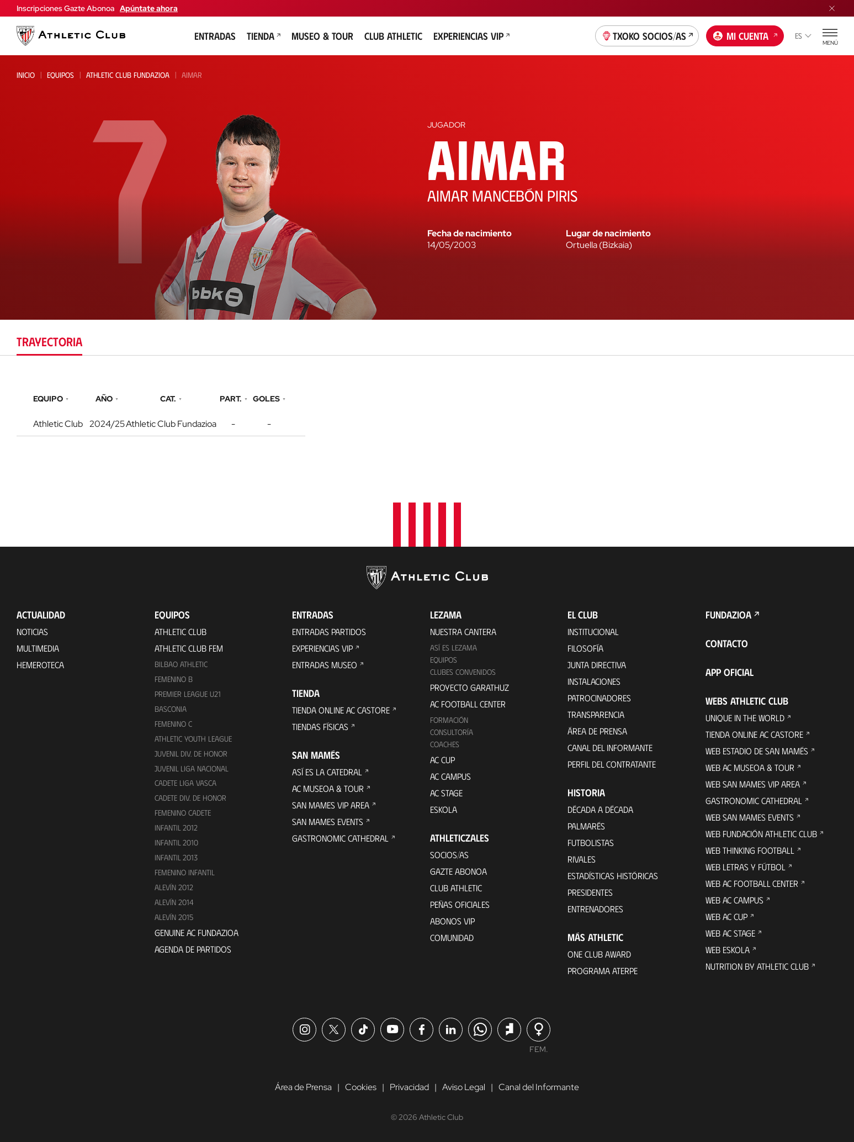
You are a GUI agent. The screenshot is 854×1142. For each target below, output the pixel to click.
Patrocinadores (599, 697)
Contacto (727, 643)
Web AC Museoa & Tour (750, 767)
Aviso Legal (463, 1087)
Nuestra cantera (463, 631)
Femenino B (174, 679)
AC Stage (446, 792)
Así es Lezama (453, 647)
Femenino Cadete (183, 812)
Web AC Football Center (752, 883)
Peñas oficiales (460, 904)
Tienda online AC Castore (341, 710)
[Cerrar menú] (831, 8)
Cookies (360, 1087)
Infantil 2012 (176, 827)
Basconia (171, 708)
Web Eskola (728, 949)
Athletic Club (180, 631)
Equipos (60, 75)
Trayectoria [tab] (49, 341)
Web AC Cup (726, 916)
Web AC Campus (734, 900)
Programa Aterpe (602, 970)
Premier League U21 (188, 694)
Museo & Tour (322, 36)
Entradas (215, 36)
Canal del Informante (610, 747)
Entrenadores (595, 908)
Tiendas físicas (320, 726)
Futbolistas (590, 842)
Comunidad (452, 937)
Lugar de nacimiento (608, 233)
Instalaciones (593, 681)
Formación (449, 720)
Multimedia (38, 648)
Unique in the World (745, 717)
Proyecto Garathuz (469, 687)
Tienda (263, 36)
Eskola (443, 809)
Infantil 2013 (176, 857)
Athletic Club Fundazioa (127, 75)
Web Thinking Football (750, 850)
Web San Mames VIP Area (753, 784)
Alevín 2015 (174, 917)
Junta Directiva (596, 664)
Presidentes (590, 892)
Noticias (32, 631)
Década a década (600, 809)
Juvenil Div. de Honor (191, 753)
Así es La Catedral (327, 771)
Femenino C (173, 723)
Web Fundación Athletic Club (761, 833)
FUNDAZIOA (728, 615)
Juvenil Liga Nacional (192, 768)
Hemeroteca (40, 664)
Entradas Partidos (329, 631)
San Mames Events (327, 821)
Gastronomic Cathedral (340, 838)
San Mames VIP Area (330, 805)
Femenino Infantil (185, 872)
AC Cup (442, 759)
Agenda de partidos (193, 949)
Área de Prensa (597, 731)
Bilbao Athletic (181, 664)
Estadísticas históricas (612, 875)
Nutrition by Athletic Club (757, 966)
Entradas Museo (324, 664)
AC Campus (450, 776)
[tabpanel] (427, 412)
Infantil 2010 (176, 842)
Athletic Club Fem (189, 648)
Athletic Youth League (193, 738)
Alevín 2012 (174, 887)
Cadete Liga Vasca (185, 782)
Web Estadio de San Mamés (757, 751)
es (803, 35)
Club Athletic (393, 36)
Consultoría (451, 732)
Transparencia (595, 714)
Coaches (444, 744)
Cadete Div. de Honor (190, 797)
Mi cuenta (745, 34)
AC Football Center (468, 704)
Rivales (581, 859)
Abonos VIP (452, 921)
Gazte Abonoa (458, 871)
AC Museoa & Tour (328, 788)
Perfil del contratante (611, 764)
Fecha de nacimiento (469, 233)
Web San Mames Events (750, 817)
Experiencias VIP (471, 36)
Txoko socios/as (647, 34)
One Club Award (599, 954)
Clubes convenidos (463, 671)
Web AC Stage (730, 933)
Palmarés (586, 826)
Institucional (593, 631)
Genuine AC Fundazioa (196, 932)
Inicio (26, 75)
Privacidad (409, 1087)
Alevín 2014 (174, 902)
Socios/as (449, 854)
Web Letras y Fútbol (746, 866)
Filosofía (585, 648)
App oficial (730, 672)
